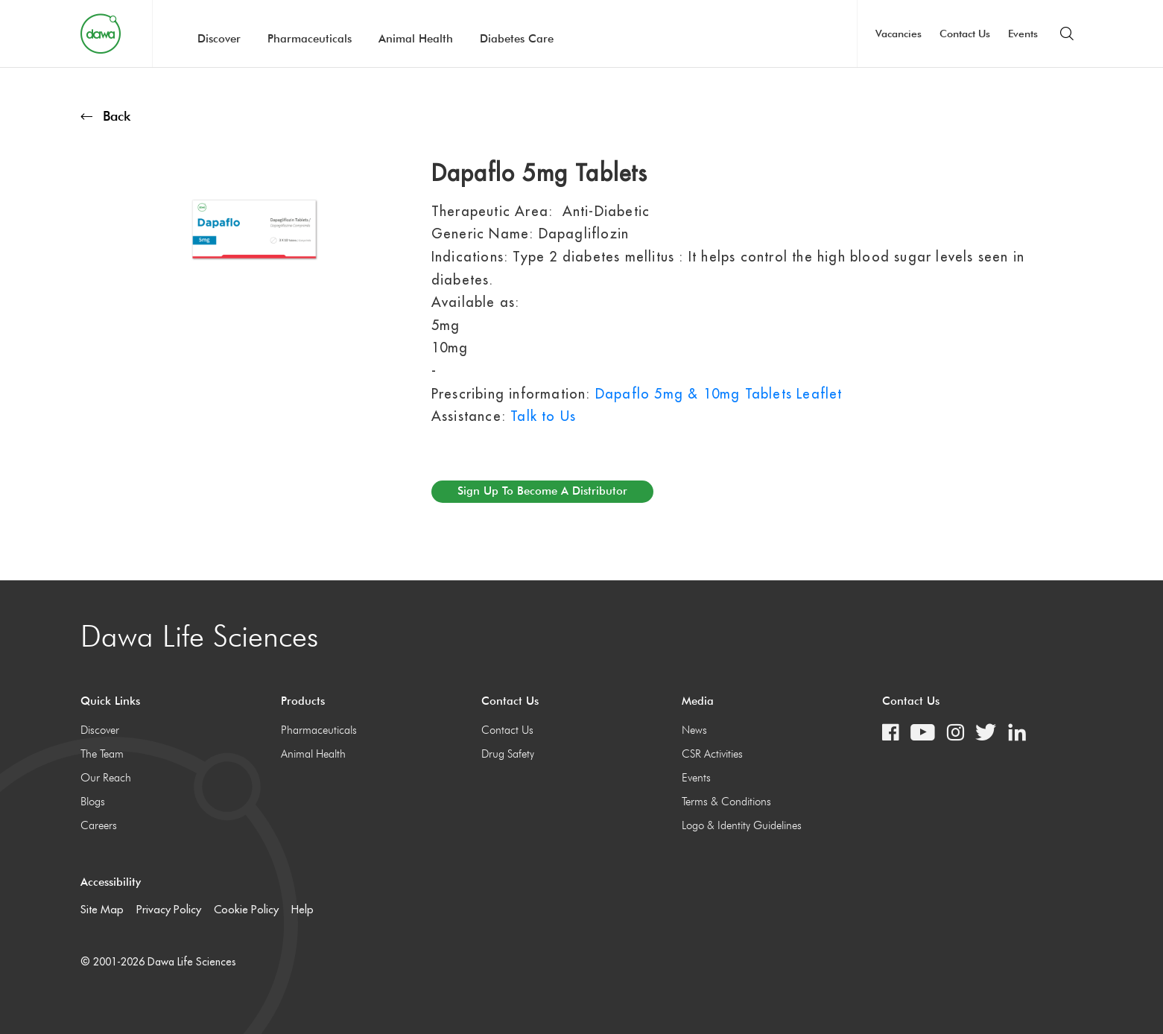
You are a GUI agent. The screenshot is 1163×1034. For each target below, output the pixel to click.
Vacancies (898, 33)
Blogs (92, 801)
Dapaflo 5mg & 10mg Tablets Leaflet (719, 393)
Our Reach (105, 777)
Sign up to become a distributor (542, 491)
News (694, 730)
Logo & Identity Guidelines (742, 825)
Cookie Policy (246, 909)
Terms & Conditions (726, 801)
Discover (219, 38)
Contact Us (964, 33)
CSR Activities (712, 754)
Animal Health (415, 38)
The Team (102, 754)
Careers (98, 825)
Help (302, 909)
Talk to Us (543, 416)
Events (1023, 33)
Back (105, 116)
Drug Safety (507, 754)
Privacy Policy (168, 909)
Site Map (102, 909)
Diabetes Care (517, 38)
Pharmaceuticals (309, 38)
